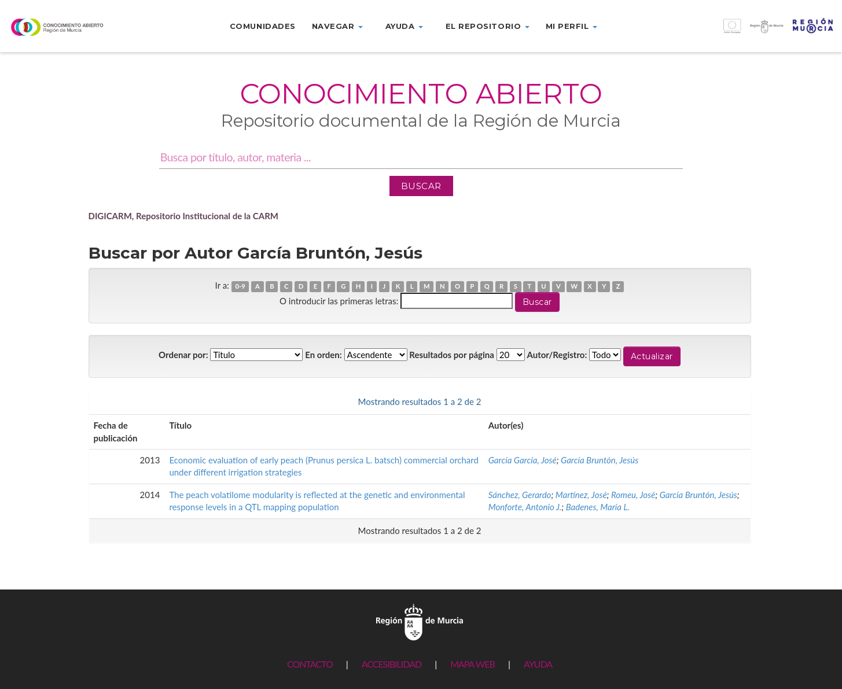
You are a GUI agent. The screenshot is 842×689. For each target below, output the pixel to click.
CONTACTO (310, 663)
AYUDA (538, 663)
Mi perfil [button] (571, 26)
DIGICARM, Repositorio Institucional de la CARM (184, 216)
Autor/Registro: (557, 354)
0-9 (240, 286)
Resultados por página (451, 354)
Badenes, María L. (598, 507)
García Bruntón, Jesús (599, 460)
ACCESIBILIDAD (391, 663)
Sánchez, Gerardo (519, 494)
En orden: (323, 354)
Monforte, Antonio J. (524, 507)
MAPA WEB (472, 663)
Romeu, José (633, 494)
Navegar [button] (337, 26)
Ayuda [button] (404, 26)
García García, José (522, 460)
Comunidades (263, 26)
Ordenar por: (183, 354)
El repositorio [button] (488, 26)
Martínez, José (581, 494)
